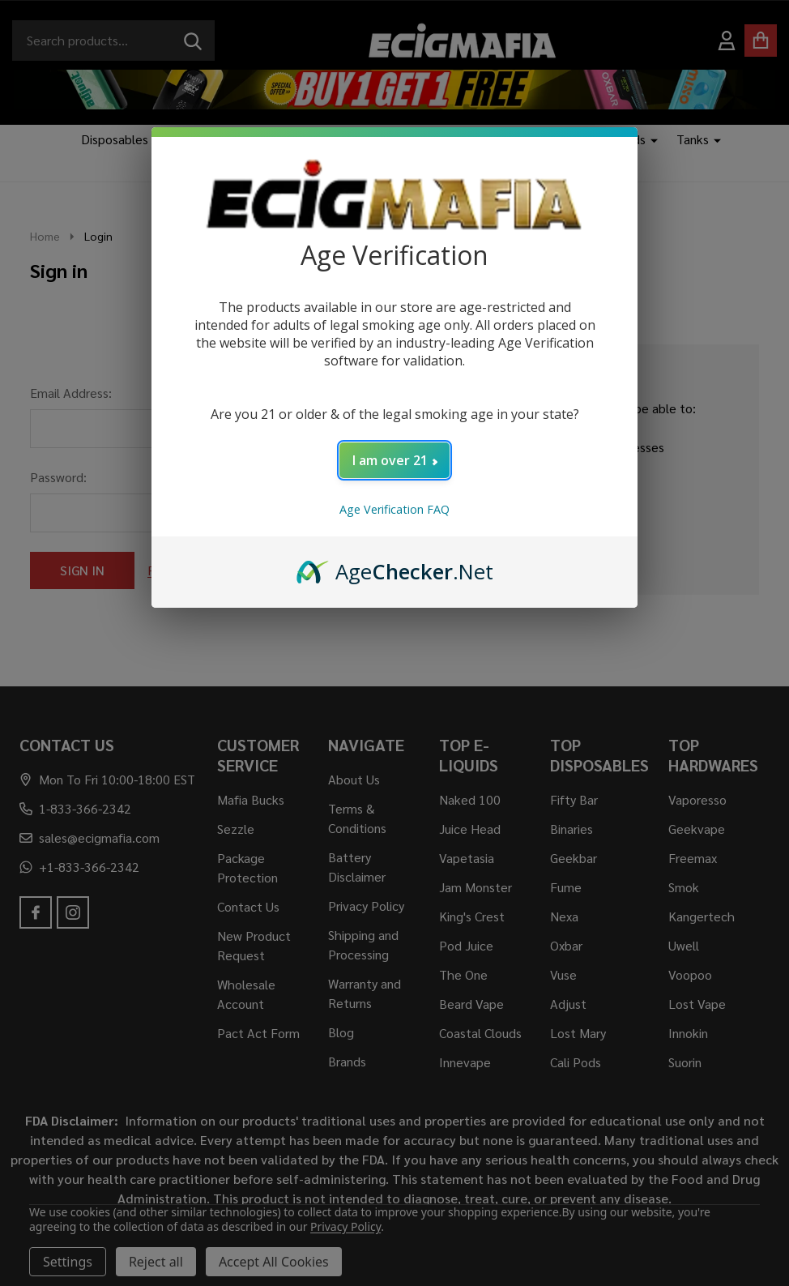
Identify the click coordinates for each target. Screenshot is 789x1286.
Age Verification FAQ (394, 509)
